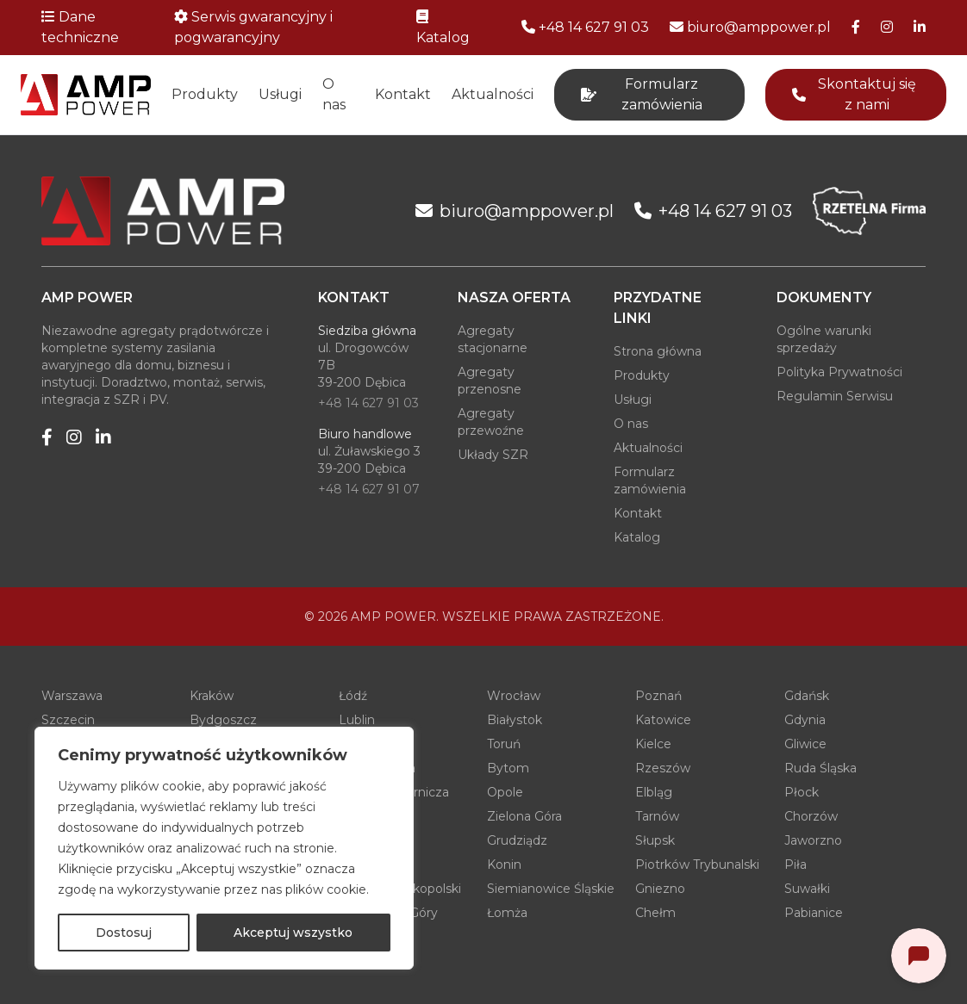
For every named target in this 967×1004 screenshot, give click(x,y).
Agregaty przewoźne (491, 422)
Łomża (507, 912)
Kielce (653, 744)
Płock (801, 792)
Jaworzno (813, 840)
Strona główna (658, 351)
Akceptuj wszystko (293, 932)
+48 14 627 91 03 (368, 403)
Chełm (655, 912)
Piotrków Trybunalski (697, 864)
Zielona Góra (524, 816)
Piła (795, 864)
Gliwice (805, 744)
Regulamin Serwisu (835, 396)
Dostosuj (124, 932)
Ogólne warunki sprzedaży (824, 339)
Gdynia (805, 720)
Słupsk (655, 840)
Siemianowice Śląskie (551, 888)
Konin (504, 864)
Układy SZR (493, 454)
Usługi (280, 94)
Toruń (504, 744)
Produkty (205, 94)
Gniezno (660, 888)
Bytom (508, 768)
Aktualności (492, 94)
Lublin (357, 720)
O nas (334, 94)
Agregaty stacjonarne (492, 339)
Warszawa (72, 695)
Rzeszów (662, 768)
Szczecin (68, 720)
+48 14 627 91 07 (369, 489)
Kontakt (403, 94)
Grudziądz (517, 840)
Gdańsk (806, 695)
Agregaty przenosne (489, 380)
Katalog (637, 537)
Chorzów (811, 816)
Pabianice (813, 912)
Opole (505, 792)
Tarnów (657, 816)
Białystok (514, 720)
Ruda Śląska (820, 768)
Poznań (658, 695)
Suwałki (807, 888)
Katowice (663, 720)
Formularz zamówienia (650, 480)
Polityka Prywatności (839, 372)
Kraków (212, 695)
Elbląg (653, 792)
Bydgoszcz (223, 720)
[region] (224, 848)
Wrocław (513, 695)
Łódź (353, 695)
